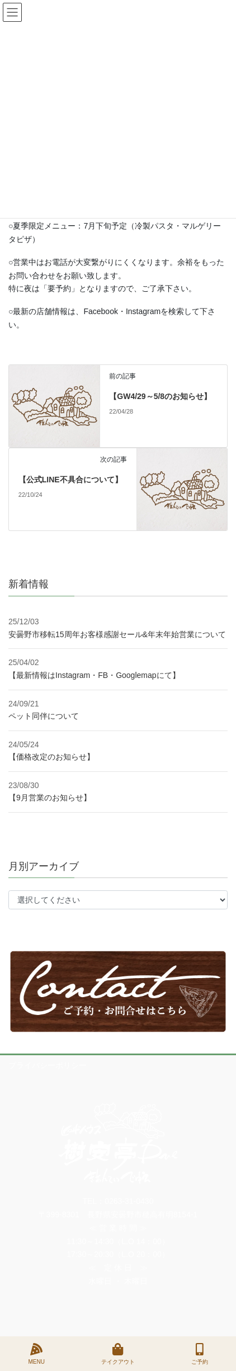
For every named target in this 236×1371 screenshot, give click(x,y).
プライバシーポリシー (47, 1065)
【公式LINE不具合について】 (70, 479)
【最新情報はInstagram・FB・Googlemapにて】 (94, 675)
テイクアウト (118, 1353)
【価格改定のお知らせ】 (51, 756)
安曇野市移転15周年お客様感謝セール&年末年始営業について (117, 634)
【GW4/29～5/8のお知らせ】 (160, 396)
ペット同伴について (43, 715)
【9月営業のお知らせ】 (49, 797)
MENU (36, 1353)
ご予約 (199, 1353)
